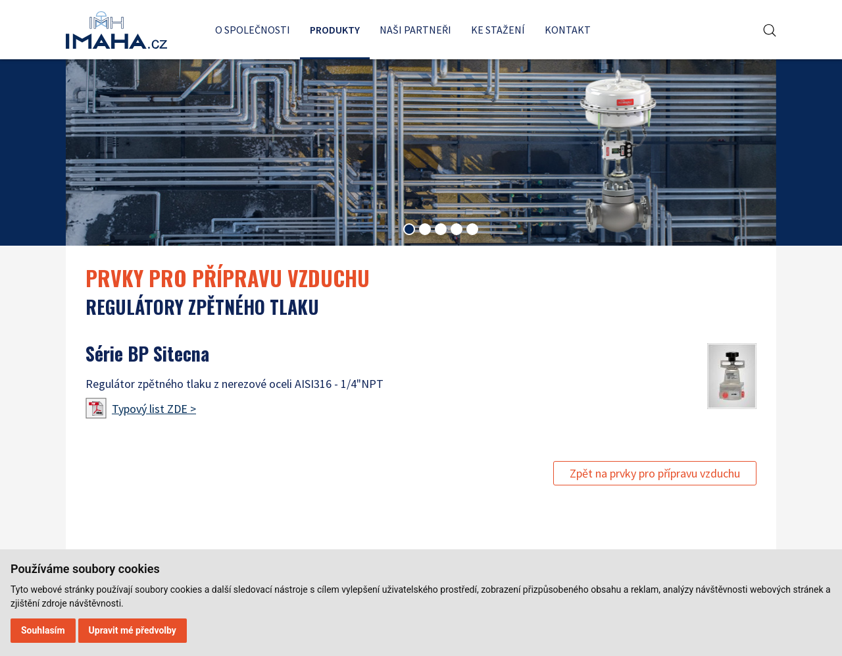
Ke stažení (498, 29)
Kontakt (568, 29)
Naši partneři (415, 29)
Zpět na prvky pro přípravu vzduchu (655, 473)
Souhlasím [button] (43, 630)
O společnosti (252, 29)
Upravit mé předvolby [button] (132, 630)
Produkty (335, 29)
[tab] (409, 229)
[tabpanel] (421, 152)
